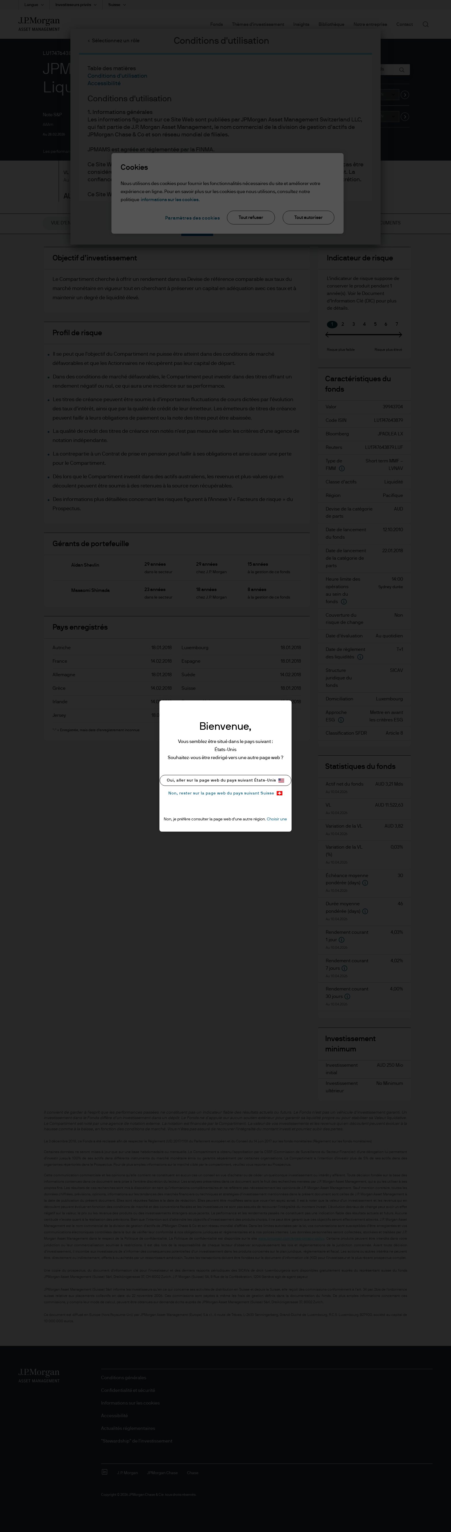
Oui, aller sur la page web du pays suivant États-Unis (225, 780)
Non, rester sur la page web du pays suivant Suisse (225, 793)
